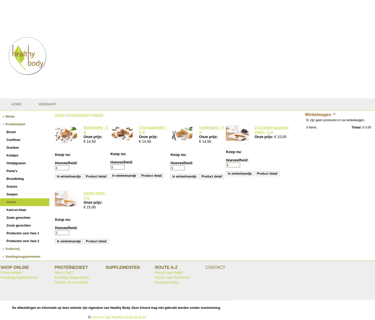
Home (59, 115)
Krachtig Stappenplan (71, 277)
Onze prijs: (93, 137)
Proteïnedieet (78, 115)
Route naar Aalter (169, 272)
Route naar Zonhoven (172, 277)
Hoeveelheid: (66, 163)
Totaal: (357, 127)
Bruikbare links (167, 282)
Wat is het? (63, 272)
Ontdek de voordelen (71, 282)
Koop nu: (63, 155)
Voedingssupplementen (19, 277)
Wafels (97, 115)
